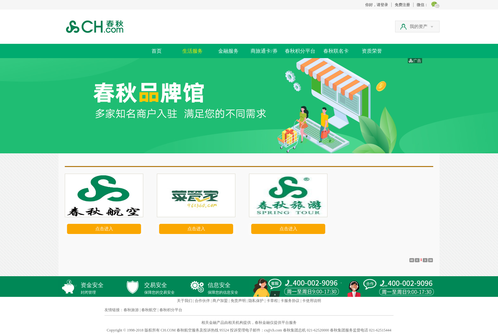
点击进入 (104, 228)
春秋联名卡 (336, 51)
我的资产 (421, 26)
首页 (156, 51)
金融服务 (228, 51)
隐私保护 (256, 300)
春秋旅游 (131, 310)
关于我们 (184, 300)
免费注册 (402, 5)
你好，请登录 (376, 5)
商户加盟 (220, 300)
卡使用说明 (311, 300)
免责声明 (238, 300)
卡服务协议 (289, 300)
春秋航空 (149, 310)
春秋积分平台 (300, 51)
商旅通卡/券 (264, 51)
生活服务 (192, 51)
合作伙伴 (202, 300)
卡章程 (272, 300)
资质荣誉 (372, 51)
